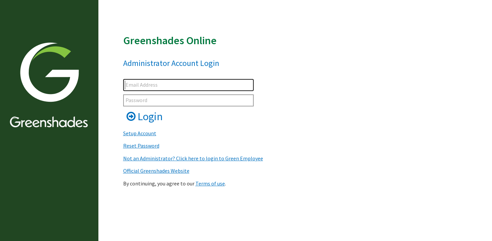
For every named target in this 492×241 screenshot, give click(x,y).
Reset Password (141, 145)
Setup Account (139, 133)
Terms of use (210, 183)
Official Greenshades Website (156, 170)
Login (145, 116)
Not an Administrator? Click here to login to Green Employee (193, 158)
